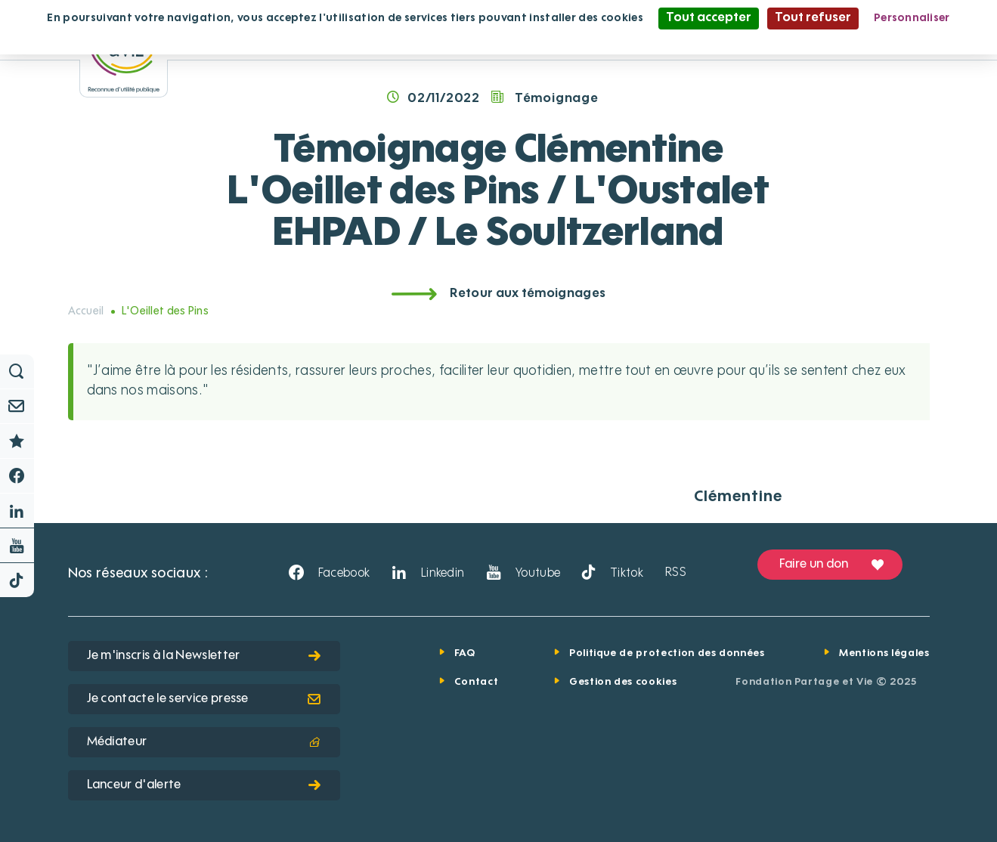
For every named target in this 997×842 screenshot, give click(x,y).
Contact (476, 682)
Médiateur (204, 742)
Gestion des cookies (623, 682)
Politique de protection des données (667, 653)
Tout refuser (813, 18)
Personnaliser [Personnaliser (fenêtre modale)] (912, 18)
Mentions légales (884, 653)
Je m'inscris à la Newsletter (204, 656)
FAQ (464, 653)
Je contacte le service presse (204, 699)
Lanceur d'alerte (204, 785)
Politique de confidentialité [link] (499, 39)
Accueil (86, 311)
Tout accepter (708, 18)
